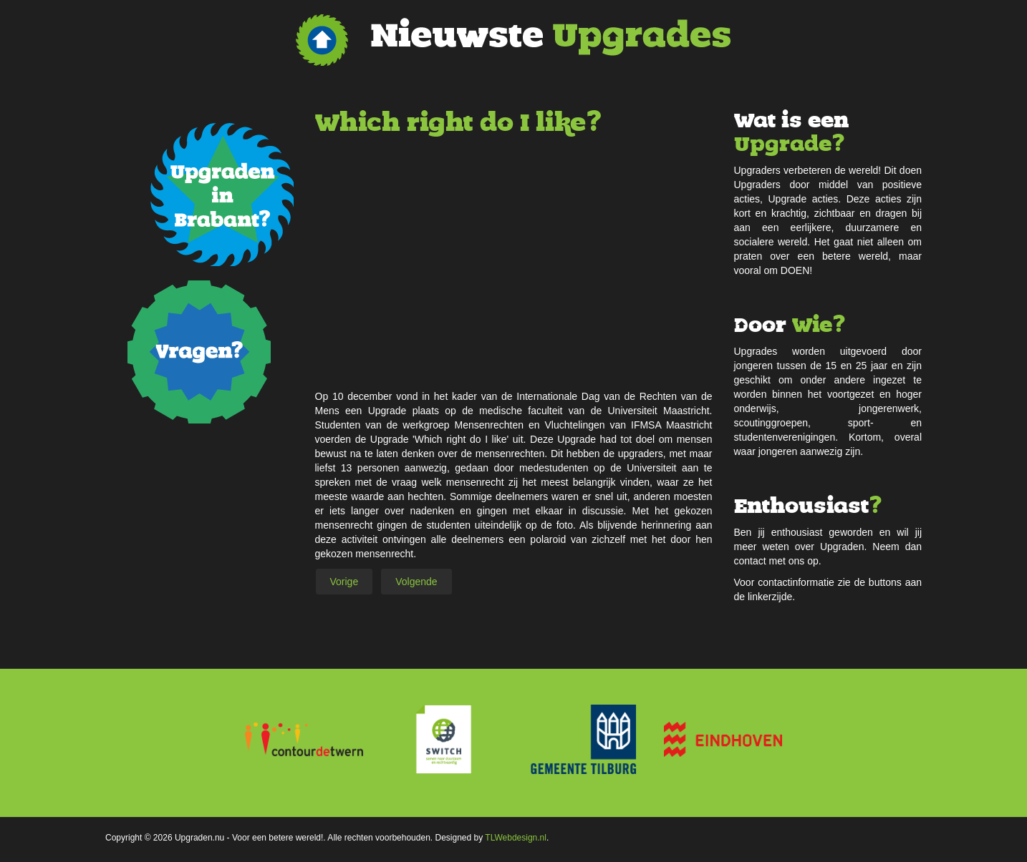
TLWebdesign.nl (515, 838)
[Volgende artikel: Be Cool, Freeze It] (416, 581)
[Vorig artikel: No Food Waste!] (344, 581)
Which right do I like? (458, 122)
